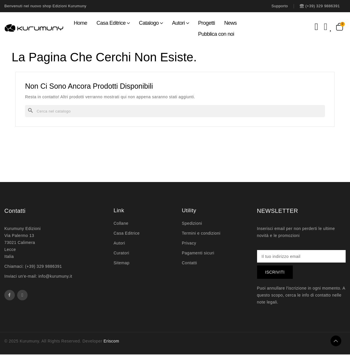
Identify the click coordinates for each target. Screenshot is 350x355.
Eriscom (111, 341)
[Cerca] (175, 111)
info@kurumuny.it (55, 276)
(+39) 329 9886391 (43, 266)
